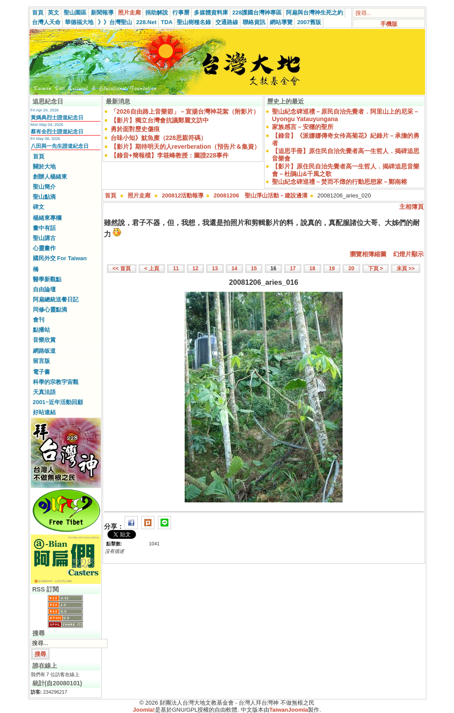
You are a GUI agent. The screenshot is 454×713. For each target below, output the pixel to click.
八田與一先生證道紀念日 (60, 146)
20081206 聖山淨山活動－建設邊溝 (260, 195)
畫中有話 (44, 228)
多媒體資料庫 (211, 12)
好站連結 (44, 412)
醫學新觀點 (47, 279)
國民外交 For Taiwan (60, 258)
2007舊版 (309, 22)
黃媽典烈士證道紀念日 (57, 118)
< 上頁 (151, 268)
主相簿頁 (411, 206)
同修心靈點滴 (50, 309)
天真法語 (44, 392)
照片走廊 (129, 12)
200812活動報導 (183, 195)
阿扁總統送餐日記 (56, 299)
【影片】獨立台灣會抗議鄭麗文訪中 (160, 120)
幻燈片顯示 (408, 254)
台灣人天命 (46, 22)
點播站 (41, 329)
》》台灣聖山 (115, 22)
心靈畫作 (44, 248)
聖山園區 (75, 12)
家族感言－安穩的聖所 (302, 126)
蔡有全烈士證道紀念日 (57, 132)
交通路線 (226, 22)
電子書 (41, 372)
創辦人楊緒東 (50, 176)
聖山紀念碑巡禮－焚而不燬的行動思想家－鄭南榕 (339, 181)
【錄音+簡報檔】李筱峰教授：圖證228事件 (170, 155)
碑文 (38, 207)
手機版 (388, 24)
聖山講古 (44, 238)
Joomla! (144, 709)
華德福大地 (79, 22)
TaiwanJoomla (288, 709)
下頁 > (375, 268)
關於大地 (44, 166)
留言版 (41, 361)
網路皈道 (44, 351)
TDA (167, 22)
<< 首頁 (122, 268)
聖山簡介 (44, 186)
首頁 (37, 12)
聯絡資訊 (254, 22)
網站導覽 (281, 22)
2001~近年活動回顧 (58, 402)
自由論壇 (44, 289)
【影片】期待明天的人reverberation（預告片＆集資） (185, 146)
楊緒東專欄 (47, 218)
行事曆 (180, 12)
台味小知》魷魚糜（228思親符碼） (159, 137)
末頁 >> (406, 268)
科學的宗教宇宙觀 (56, 382)
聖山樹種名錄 (194, 22)
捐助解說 (156, 12)
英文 (53, 12)
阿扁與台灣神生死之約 (314, 12)
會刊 (38, 319)
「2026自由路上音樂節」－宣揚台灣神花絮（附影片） (185, 111)
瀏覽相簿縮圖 (368, 254)
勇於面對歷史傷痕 (135, 129)
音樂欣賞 (44, 340)
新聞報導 (102, 12)
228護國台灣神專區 (257, 12)
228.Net (146, 22)
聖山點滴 (44, 196)
